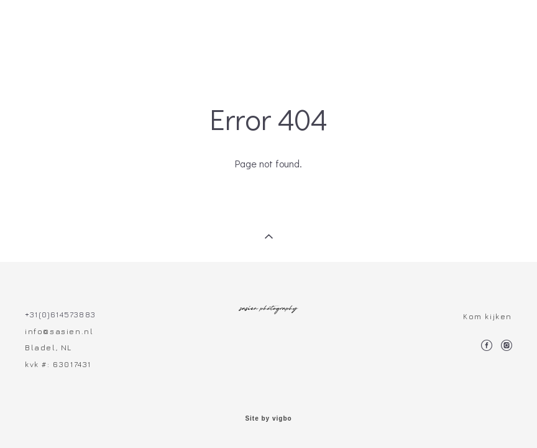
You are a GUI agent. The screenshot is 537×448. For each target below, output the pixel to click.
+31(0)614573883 (60, 314)
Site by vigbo (268, 419)
